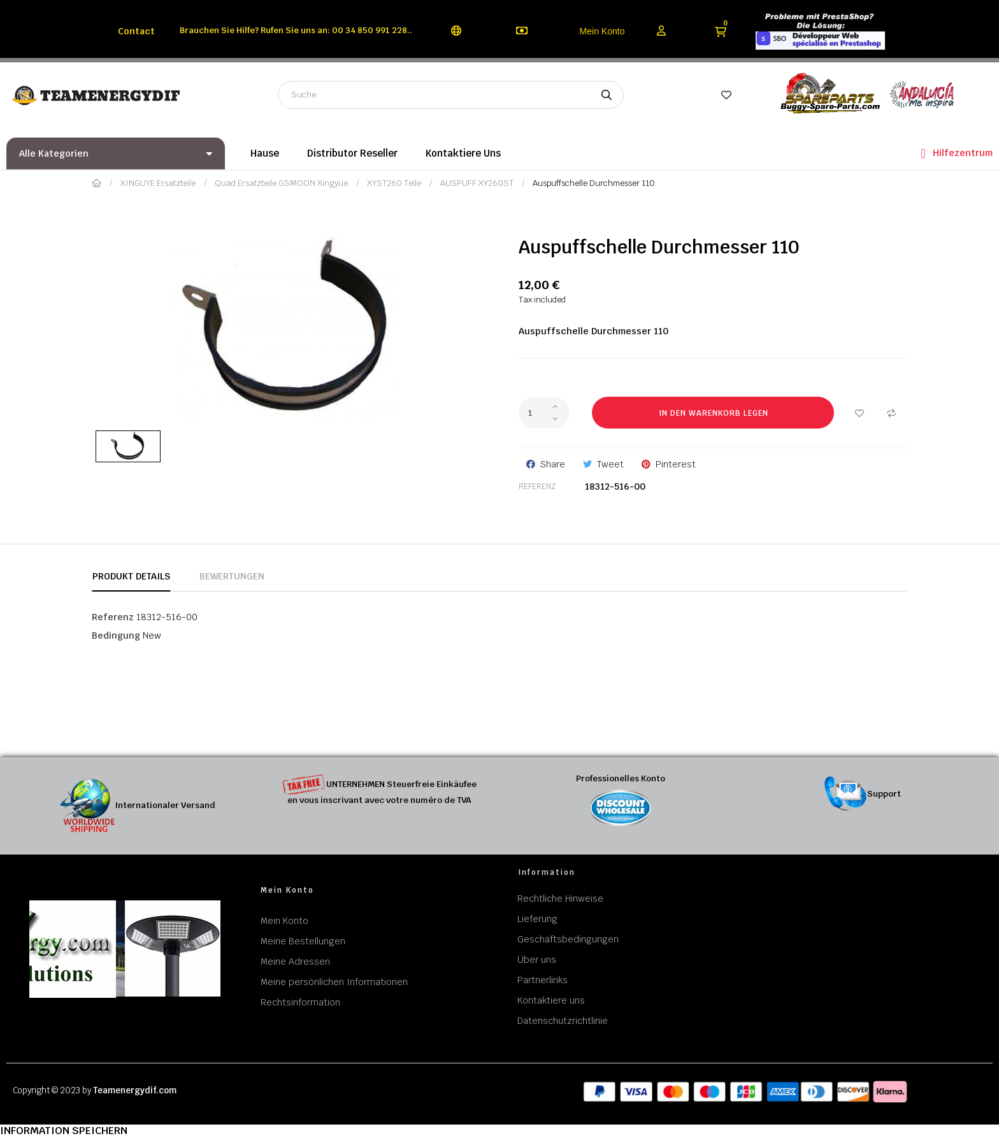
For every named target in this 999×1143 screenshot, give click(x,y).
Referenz (537, 486)
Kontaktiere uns (551, 1000)
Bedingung (116, 635)
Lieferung (537, 919)
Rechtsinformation (300, 1002)
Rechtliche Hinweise (560, 898)
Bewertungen (231, 576)
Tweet (610, 464)
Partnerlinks (542, 980)
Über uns (536, 959)
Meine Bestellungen (303, 941)
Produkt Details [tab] (131, 576)
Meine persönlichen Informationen (334, 982)
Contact (136, 31)
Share (552, 464)
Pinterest (676, 464)
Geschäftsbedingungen (568, 939)
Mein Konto (602, 31)
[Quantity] (544, 413)
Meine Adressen (295, 961)
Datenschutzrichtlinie (562, 1020)
